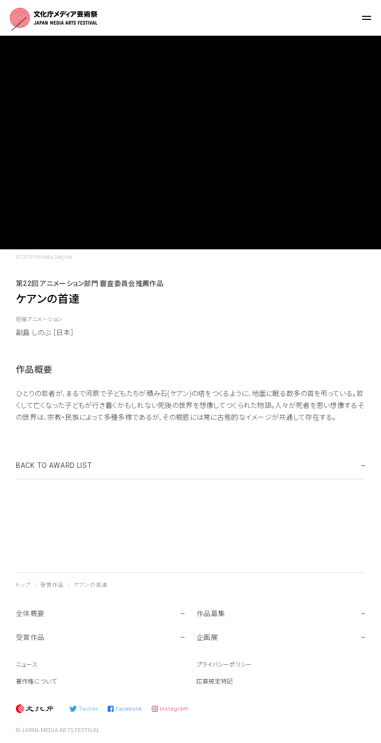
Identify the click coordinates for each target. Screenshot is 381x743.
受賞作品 (52, 585)
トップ (23, 585)
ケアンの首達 (91, 585)
